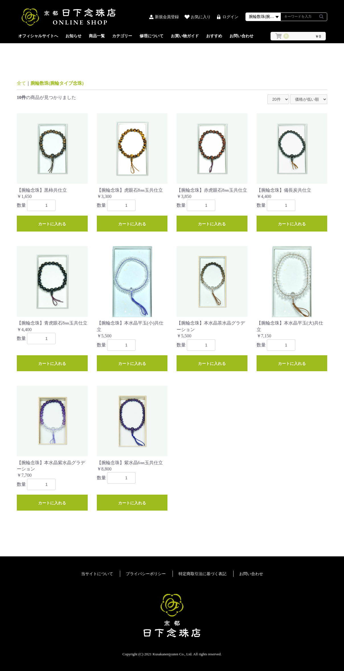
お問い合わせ (241, 36)
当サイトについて (97, 574)
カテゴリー (122, 36)
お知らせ (73, 36)
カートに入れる (52, 224)
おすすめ (214, 36)
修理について (151, 36)
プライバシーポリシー (146, 574)
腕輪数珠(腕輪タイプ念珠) (57, 83)
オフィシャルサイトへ (38, 36)
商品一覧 (97, 36)
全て (21, 83)
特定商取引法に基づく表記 (202, 574)
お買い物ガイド (185, 36)
